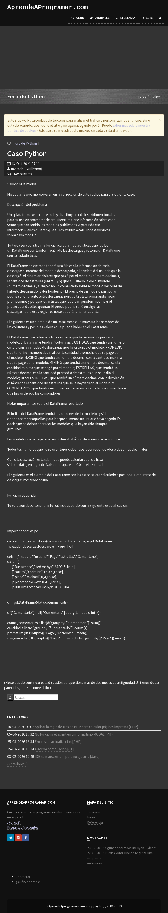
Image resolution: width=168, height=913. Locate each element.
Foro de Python (25, 143)
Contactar (23, 877)
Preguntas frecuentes (22, 827)
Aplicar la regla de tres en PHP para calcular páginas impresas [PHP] (86, 726)
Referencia (125, 18)
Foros (77, 18)
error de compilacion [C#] (54, 749)
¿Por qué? (14, 822)
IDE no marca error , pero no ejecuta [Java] (67, 756)
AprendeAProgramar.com (47, 7)
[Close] (159, 119)
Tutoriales (100, 18)
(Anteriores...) (17, 764)
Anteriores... (95, 863)
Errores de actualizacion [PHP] (58, 741)
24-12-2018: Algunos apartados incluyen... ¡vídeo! (121, 848)
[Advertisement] (84, 57)
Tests (147, 18)
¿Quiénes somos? (28, 882)
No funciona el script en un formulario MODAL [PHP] (75, 734)
